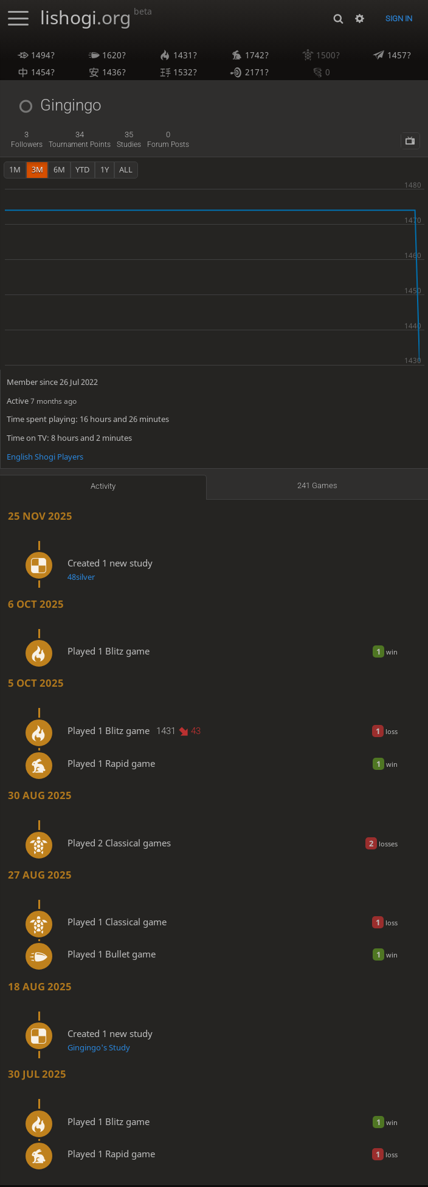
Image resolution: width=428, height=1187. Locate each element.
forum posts (168, 141)
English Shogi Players (45, 458)
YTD (82, 171)
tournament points (80, 141)
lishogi (96, 17)
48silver (81, 578)
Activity (103, 487)
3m (37, 171)
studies (129, 141)
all (126, 171)
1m (15, 171)
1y (104, 171)
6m (59, 171)
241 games (317, 487)
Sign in (398, 18)
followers (27, 141)
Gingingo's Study (98, 1049)
